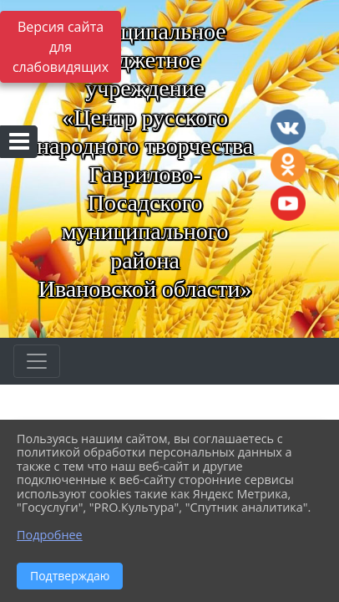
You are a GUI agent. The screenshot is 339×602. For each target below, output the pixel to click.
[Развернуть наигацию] (36, 361)
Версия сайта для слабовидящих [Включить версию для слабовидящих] (61, 47)
